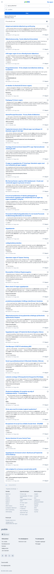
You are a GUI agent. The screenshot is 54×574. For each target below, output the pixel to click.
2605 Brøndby (9, 511)
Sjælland (7, 501)
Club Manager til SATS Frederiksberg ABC (19, 346)
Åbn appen (50, 2)
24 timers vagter (23, 502)
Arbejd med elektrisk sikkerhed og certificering (20, 26)
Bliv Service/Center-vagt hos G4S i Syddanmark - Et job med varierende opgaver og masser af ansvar (24, 182)
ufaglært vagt (23, 506)
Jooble (10, 571)
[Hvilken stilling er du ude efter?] (27, 5)
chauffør (36, 511)
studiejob (36, 496)
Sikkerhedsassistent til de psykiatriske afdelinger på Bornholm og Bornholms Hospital (25, 316)
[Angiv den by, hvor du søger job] (27, 9)
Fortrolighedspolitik (5, 565)
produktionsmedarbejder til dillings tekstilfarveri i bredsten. (24, 301)
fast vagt (22, 504)
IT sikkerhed (22, 508)
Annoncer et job (22, 541)
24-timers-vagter (24, 514)
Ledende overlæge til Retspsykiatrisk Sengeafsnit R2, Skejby (24, 377)
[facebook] (2, 555)
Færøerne (8, 499)
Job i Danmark (5, 550)
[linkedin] (12, 555)
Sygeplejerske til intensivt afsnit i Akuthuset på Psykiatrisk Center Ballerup (24, 453)
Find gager (37, 544)
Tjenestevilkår (4, 562)
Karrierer (4, 546)
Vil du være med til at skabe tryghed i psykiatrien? (21, 409)
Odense (7, 503)
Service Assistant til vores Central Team (18, 438)
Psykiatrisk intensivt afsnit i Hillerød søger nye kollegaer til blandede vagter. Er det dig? (24, 130)
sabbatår (36, 505)
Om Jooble (4, 541)
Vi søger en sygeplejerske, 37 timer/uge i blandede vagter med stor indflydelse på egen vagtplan (25, 164)
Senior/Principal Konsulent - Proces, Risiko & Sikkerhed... (23, 114)
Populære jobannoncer (11, 520)
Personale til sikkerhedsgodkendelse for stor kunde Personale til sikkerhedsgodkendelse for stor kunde (25, 214)
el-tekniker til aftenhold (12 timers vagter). (19, 85)
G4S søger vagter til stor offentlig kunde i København (22, 53)
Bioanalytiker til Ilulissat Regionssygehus (18, 272)
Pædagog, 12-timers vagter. (14, 100)
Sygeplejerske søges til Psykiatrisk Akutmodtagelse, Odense (24, 332)
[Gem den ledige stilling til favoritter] (47, 26)
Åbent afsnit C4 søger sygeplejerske (17, 286)
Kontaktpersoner (6, 544)
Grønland (8, 498)
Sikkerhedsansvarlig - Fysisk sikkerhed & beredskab (22, 39)
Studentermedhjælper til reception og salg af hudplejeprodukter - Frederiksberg (20, 392)
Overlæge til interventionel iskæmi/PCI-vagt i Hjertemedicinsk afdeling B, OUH (25, 147)
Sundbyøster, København (11, 507)
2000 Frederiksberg (10, 509)
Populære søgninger (40, 541)
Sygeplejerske (10, 228)
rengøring (36, 509)
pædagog (36, 503)
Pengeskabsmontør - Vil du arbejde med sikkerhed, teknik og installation (24, 68)
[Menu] (2, 2)
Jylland (7, 496)
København (8, 494)
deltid (35, 507)
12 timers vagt (23, 494)
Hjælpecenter (5, 548)
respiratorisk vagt (24, 512)
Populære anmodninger (12, 489)
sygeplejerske (37, 499)
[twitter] (9, 555)
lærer (35, 498)
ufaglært (36, 494)
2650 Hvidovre (9, 505)
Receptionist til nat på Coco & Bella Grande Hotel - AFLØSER (24, 423)
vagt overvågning (24, 510)
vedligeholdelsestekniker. (14, 243)
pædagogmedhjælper (38, 501)
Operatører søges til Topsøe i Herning (17, 257)
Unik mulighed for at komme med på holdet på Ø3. (21, 469)
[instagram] (5, 555)
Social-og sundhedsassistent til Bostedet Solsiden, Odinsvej (24, 361)
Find (27, 13)
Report (45, 35)
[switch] (47, 21)
